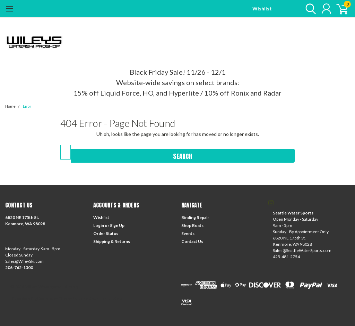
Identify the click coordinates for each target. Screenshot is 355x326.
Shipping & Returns (111, 241)
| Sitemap (70, 286)
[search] (309, 8)
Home (10, 106)
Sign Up (117, 225)
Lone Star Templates (100, 298)
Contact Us (192, 241)
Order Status (105, 233)
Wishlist (262, 8)
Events (187, 233)
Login (98, 225)
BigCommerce (44, 298)
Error (27, 106)
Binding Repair (195, 217)
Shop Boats (192, 225)
